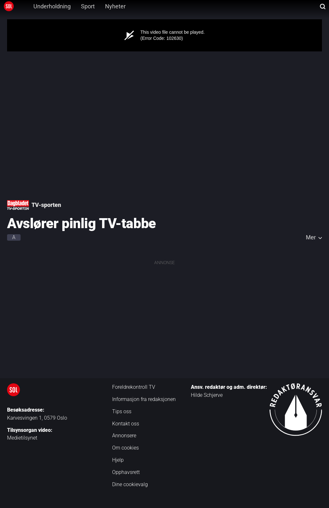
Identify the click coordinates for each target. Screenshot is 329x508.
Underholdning (52, 6)
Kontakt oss (125, 424)
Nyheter (115, 6)
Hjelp (118, 460)
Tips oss (121, 411)
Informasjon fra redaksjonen (144, 399)
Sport (88, 6)
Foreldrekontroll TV (133, 387)
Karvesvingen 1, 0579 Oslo (37, 418)
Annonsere (124, 435)
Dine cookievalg (130, 484)
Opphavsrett (126, 472)
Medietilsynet (22, 438)
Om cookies (125, 448)
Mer (311, 237)
